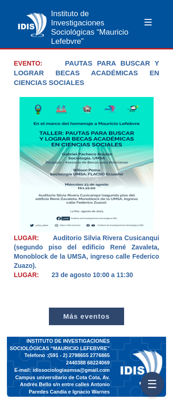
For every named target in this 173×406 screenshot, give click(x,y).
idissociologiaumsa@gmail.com (71, 370)
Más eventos (86, 316)
